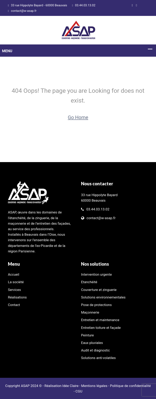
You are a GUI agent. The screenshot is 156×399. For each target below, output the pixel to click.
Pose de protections (96, 305)
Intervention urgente (96, 274)
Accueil (13, 274)
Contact (14, 305)
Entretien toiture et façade (101, 328)
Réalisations (17, 297)
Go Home (78, 117)
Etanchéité (89, 282)
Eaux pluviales (92, 343)
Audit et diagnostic (95, 350)
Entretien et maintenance (100, 320)
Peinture (87, 335)
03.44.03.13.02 (83, 5)
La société (16, 282)
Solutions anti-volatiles (98, 358)
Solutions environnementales (103, 297)
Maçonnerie (90, 312)
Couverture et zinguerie (99, 290)
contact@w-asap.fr (22, 11)
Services (14, 290)
